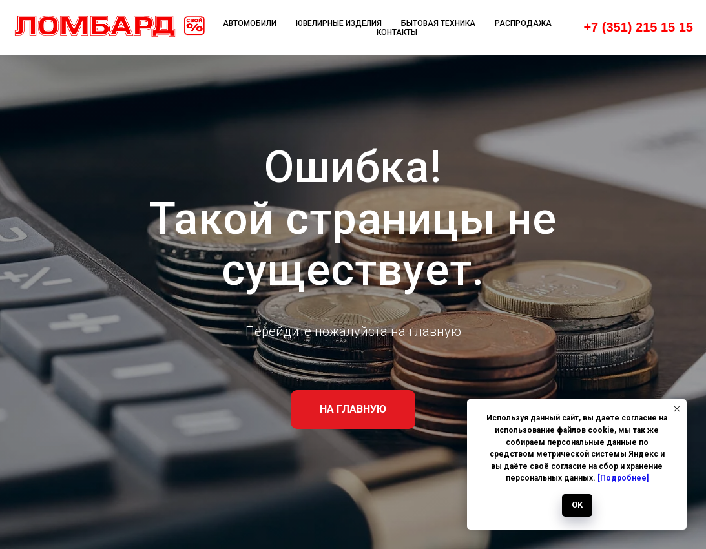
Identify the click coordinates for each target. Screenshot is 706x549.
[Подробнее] (623, 477)
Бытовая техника (438, 23)
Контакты (397, 32)
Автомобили (249, 23)
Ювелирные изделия (339, 23)
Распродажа (523, 23)
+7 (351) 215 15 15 (638, 27)
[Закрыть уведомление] (676, 408)
